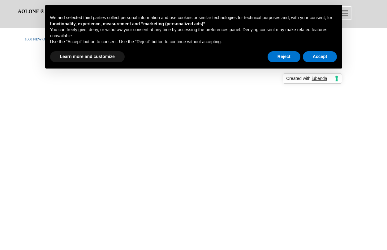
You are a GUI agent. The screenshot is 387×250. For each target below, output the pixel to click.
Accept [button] (320, 56)
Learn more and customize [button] (87, 56)
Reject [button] (283, 56)
